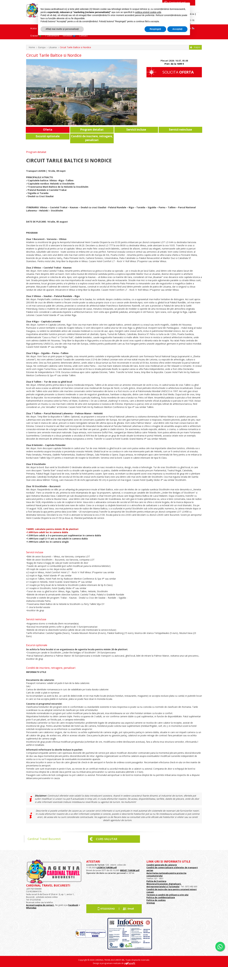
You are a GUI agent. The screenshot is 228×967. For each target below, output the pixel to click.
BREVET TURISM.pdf (129, 870)
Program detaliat (92, 129)
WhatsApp (31, 907)
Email (131, 908)
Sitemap (150, 903)
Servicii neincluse (180, 129)
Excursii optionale (48, 136)
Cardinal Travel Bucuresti (44, 839)
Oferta (47, 129)
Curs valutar (106, 839)
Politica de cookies (156, 900)
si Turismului (172, 886)
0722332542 (107, 908)
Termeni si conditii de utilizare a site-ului (167, 894)
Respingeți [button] (155, 29)
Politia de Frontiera (156, 881)
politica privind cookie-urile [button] (148, 12)
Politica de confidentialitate (160, 897)
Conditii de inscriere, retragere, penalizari (92, 138)
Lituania (53, 47)
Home (32, 47)
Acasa (33, 28)
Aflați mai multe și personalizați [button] (62, 29)
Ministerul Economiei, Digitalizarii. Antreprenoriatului (163, 885)
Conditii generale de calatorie (161, 865)
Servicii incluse (136, 129)
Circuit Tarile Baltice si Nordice (75, 47)
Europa (41, 47)
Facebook (73, 905)
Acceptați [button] (177, 29)
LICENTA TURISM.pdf (107, 867)
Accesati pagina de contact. (40, 905)
